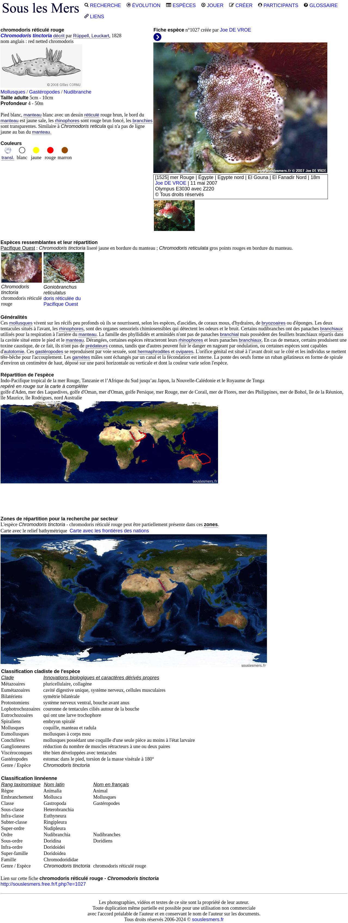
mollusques (21, 323)
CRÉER (241, 5)
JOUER (212, 5)
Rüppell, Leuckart (91, 35)
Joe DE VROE (235, 30)
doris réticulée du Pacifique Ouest (64, 293)
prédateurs (97, 345)
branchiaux (331, 328)
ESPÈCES (181, 5)
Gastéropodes (44, 92)
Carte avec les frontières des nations (109, 530)
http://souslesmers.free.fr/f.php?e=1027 (43, 884)
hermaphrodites (154, 351)
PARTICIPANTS (278, 5)
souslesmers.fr (208, 919)
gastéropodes (49, 351)
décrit (59, 35)
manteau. (41, 132)
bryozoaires (273, 323)
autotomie (14, 351)
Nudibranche (77, 92)
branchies (142, 120)
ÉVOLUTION (143, 5)
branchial (229, 334)
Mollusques (13, 92)
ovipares (184, 351)
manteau (32, 115)
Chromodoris (16, 35)
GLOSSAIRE (321, 5)
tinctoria (42, 35)
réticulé (91, 115)
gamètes (81, 357)
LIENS (94, 16)
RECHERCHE (102, 5)
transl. (8, 157)
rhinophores (67, 120)
